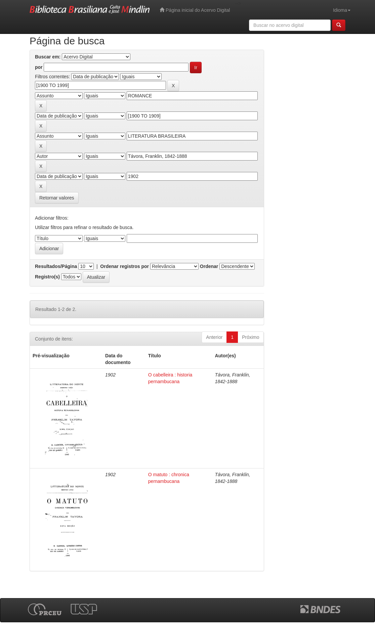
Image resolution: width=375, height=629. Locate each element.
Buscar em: (47, 56)
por (39, 67)
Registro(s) (47, 276)
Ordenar (209, 266)
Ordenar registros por (124, 266)
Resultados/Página (56, 266)
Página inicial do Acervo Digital (195, 10)
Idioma (341, 10)
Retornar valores (56, 197)
